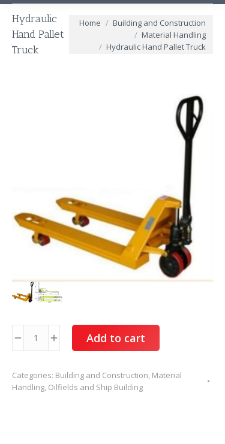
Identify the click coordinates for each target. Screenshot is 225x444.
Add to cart (115, 338)
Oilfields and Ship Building (95, 387)
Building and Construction (101, 375)
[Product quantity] (36, 338)
